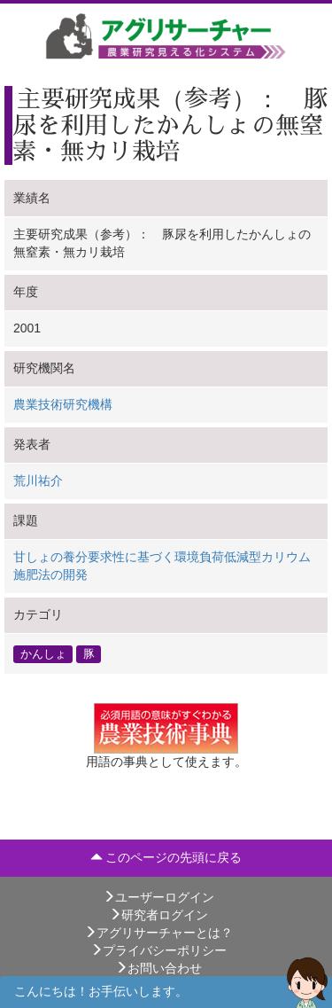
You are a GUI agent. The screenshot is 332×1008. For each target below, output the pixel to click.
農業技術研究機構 (62, 404)
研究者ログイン (158, 915)
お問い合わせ (158, 968)
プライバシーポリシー (158, 950)
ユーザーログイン (158, 897)
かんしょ (43, 653)
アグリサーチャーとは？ (158, 933)
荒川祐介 (38, 480)
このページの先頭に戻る (166, 857)
